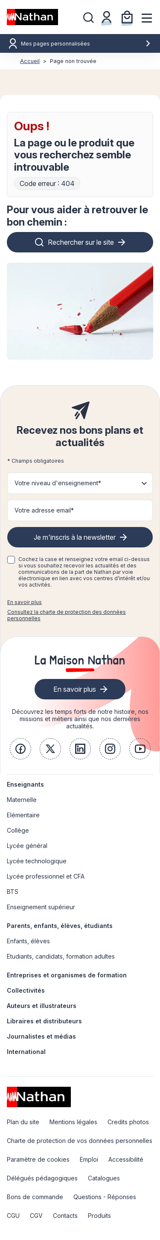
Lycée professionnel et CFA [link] (45, 876)
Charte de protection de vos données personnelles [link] (79, 1140)
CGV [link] (36, 1215)
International (26, 1051)
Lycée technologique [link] (37, 861)
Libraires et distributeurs (44, 1021)
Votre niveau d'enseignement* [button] (58, 483)
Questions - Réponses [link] (104, 1196)
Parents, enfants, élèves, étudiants (60, 925)
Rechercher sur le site (81, 242)
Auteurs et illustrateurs (41, 1005)
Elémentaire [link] (23, 815)
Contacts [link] (65, 1215)
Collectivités (26, 990)
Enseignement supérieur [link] (41, 907)
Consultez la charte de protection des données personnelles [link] (66, 615)
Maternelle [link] (22, 799)
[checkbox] (11, 560)
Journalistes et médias (41, 1036)
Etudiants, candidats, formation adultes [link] (61, 956)
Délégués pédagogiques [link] (42, 1178)
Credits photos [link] (128, 1121)
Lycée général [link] (27, 845)
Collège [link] (18, 830)
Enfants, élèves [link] (28, 941)
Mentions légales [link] (73, 1121)
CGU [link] (13, 1215)
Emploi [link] (89, 1159)
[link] (20, 748)
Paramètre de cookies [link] (38, 1159)
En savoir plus (24, 602)
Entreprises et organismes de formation (67, 975)
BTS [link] (12, 891)
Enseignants (25, 784)
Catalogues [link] (104, 1178)
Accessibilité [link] (125, 1159)
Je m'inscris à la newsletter (75, 537)
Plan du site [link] (23, 1121)
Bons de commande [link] (35, 1196)
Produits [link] (99, 1215)
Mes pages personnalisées (86, 43)
